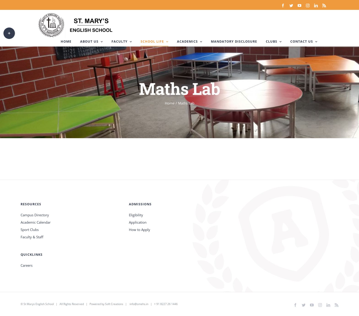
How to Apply (139, 229)
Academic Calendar (36, 222)
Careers (27, 265)
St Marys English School (39, 304)
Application (138, 222)
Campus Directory (35, 215)
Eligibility (136, 215)
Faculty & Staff (32, 237)
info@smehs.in (139, 304)
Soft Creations (114, 304)
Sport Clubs (30, 229)
